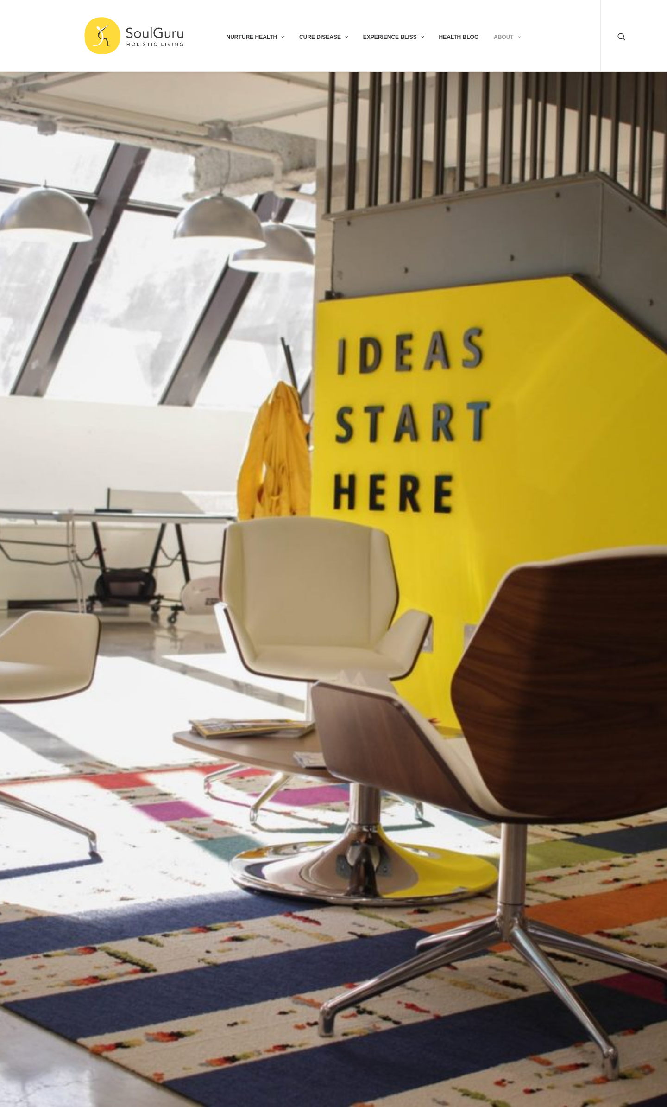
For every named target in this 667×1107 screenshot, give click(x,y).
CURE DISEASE (323, 37)
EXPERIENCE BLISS (393, 37)
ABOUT (507, 37)
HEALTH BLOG (459, 37)
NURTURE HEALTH (255, 37)
